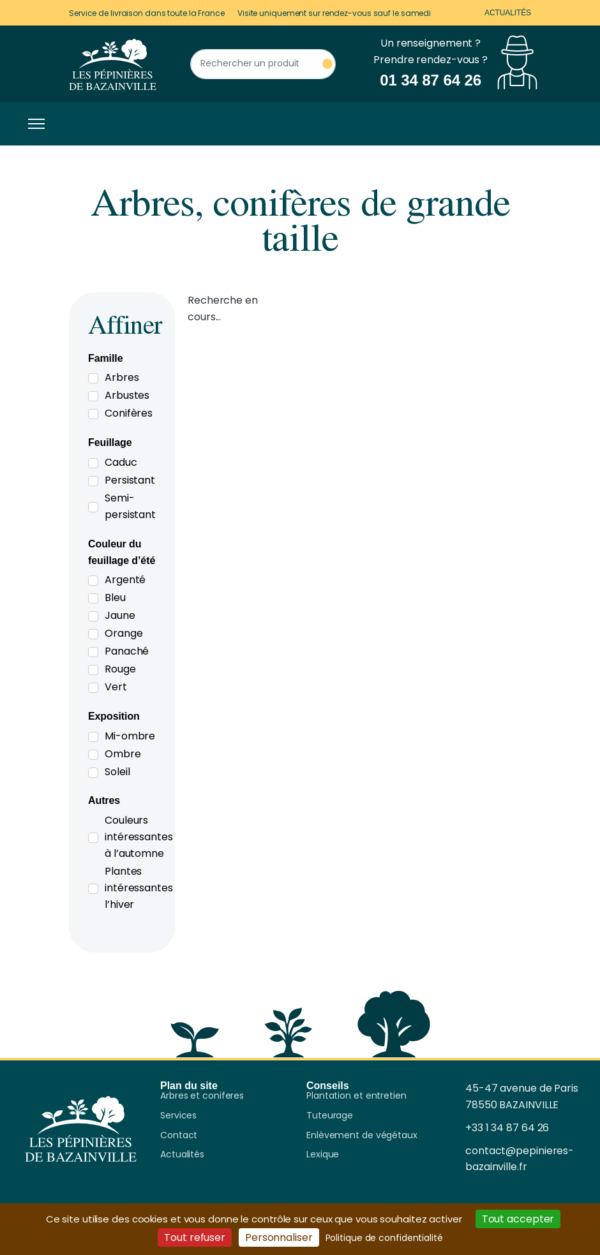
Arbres (122, 377)
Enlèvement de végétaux (361, 1136)
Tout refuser (194, 1237)
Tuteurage (329, 1116)
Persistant (130, 480)
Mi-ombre (130, 736)
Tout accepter (518, 1219)
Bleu (115, 597)
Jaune (120, 615)
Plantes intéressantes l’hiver (139, 888)
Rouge (120, 669)
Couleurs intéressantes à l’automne (139, 837)
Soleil (117, 771)
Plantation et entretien (356, 1096)
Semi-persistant (130, 506)
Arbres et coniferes (202, 1096)
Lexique (322, 1155)
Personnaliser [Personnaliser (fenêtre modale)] (279, 1237)
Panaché (127, 651)
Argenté (125, 579)
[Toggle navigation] (33, 123)
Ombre (123, 753)
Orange (123, 633)
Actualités (507, 12)
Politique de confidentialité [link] (384, 1237)
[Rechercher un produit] (263, 64)
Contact (178, 1136)
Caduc (121, 462)
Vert (116, 686)
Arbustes (127, 395)
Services (178, 1116)
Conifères (129, 413)
